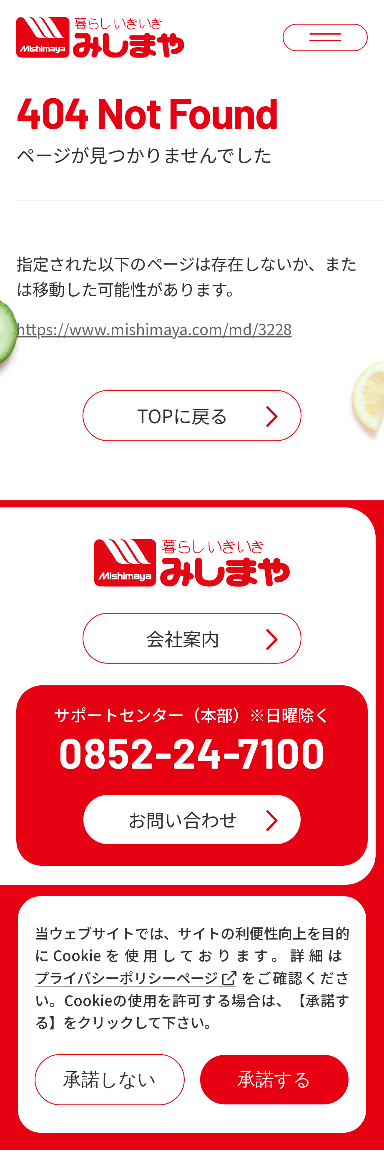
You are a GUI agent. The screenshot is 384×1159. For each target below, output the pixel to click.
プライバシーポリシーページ (135, 978)
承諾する (274, 1079)
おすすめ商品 (239, 966)
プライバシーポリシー (249, 1130)
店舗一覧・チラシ (257, 933)
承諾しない (109, 1079)
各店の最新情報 (113, 1000)
